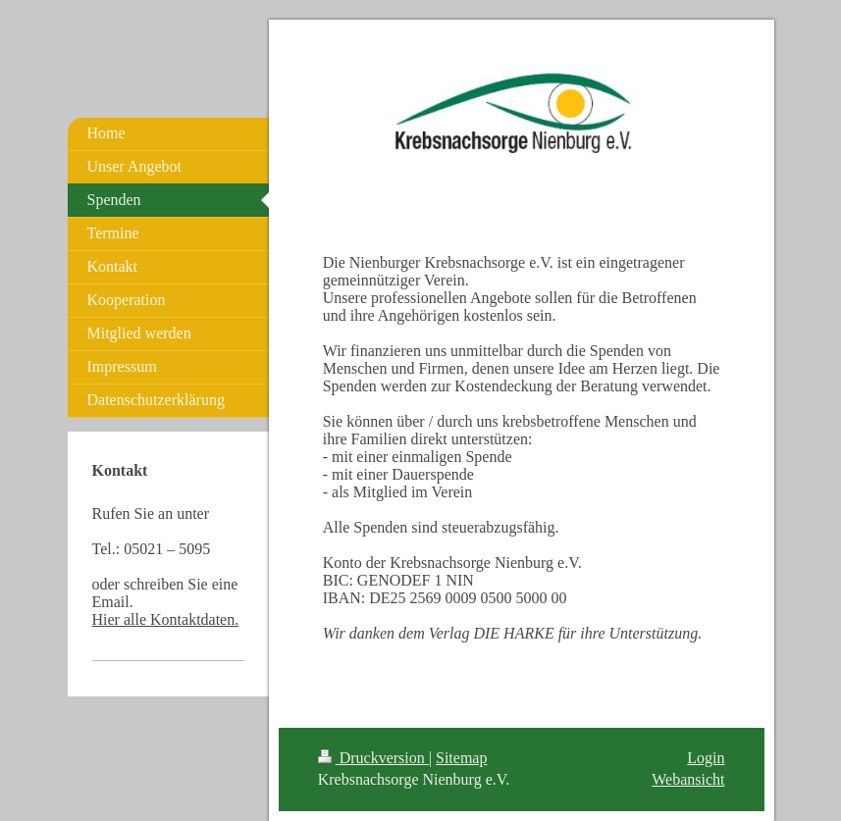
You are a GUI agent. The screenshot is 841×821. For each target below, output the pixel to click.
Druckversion (373, 757)
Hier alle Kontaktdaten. (165, 619)
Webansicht (688, 779)
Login (705, 757)
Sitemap (461, 757)
